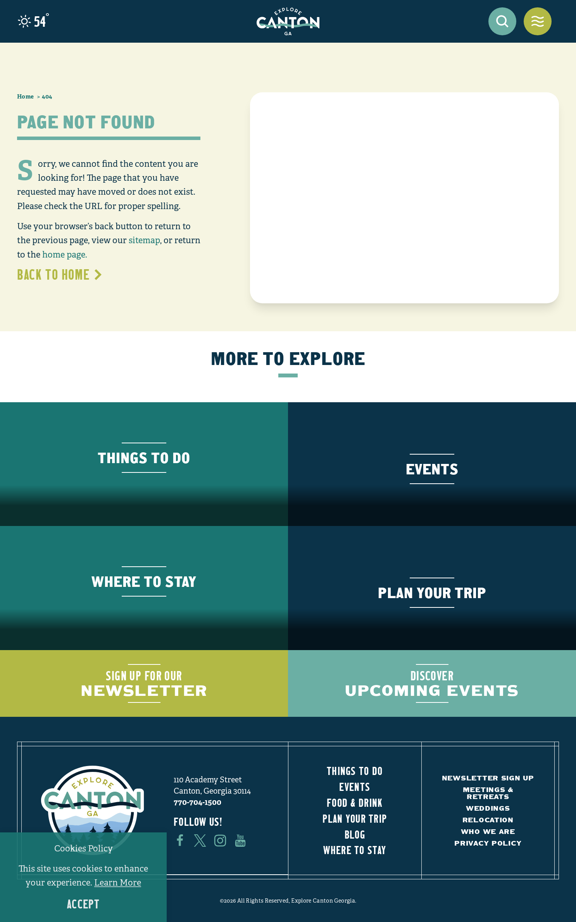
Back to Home (60, 274)
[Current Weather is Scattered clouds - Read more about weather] (33, 21)
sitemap (144, 240)
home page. (64, 254)
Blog (355, 834)
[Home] (288, 21)
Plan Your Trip (354, 818)
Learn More (117, 882)
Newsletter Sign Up (488, 777)
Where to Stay (354, 849)
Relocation (488, 819)
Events (354, 786)
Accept (83, 904)
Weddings (488, 808)
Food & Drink (355, 802)
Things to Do (355, 770)
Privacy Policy (487, 843)
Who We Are (488, 831)
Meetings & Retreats (488, 793)
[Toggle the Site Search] (502, 21)
